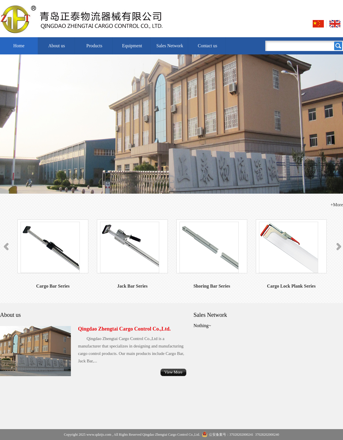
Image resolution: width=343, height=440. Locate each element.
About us (56, 45)
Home (18, 45)
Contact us (207, 45)
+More (336, 204)
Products (94, 45)
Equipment (132, 45)
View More (173, 372)
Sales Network (169, 45)
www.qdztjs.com (98, 434)
